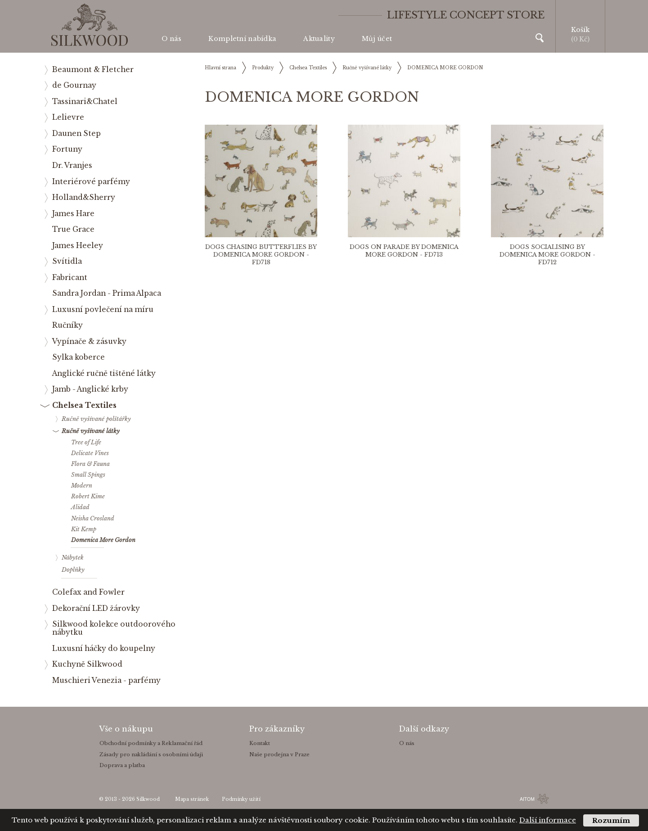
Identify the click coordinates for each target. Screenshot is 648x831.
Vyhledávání (540, 38)
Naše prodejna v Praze (279, 754)
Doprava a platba (122, 765)
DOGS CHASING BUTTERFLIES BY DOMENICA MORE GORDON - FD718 (261, 254)
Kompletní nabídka (242, 39)
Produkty (263, 68)
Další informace (547, 820)
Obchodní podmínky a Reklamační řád (150, 743)
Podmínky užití (241, 799)
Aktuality (319, 39)
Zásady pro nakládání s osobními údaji (151, 754)
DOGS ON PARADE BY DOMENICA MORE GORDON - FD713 (404, 250)
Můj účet (377, 39)
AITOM (527, 799)
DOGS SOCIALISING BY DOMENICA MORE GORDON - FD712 (547, 254)
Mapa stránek (192, 799)
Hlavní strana (220, 68)
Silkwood (148, 799)
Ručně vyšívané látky (367, 68)
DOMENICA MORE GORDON (445, 68)
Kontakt (259, 743)
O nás (171, 39)
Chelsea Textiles (308, 68)
